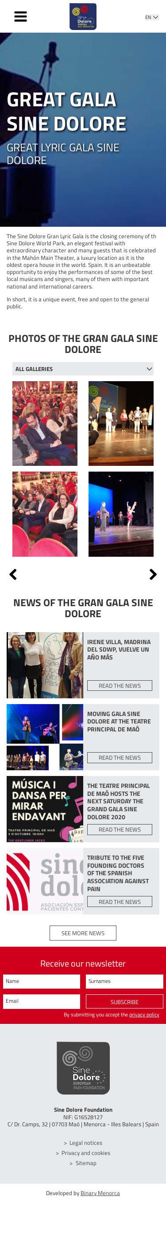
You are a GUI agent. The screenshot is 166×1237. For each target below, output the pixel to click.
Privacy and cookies (86, 1158)
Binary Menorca (100, 1198)
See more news (83, 938)
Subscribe (125, 1007)
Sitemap (86, 1168)
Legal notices (85, 1148)
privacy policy (144, 1021)
